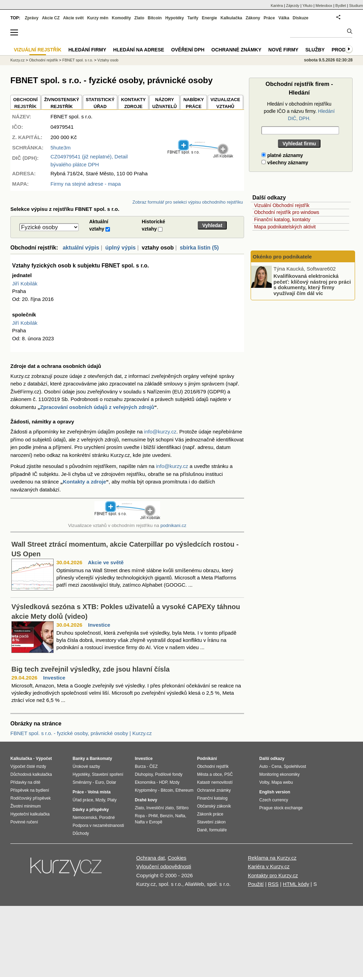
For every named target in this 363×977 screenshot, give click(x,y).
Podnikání (207, 758)
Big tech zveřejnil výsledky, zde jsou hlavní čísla (90, 669)
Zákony (252, 18)
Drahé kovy (146, 800)
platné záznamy (282, 155)
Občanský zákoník (214, 806)
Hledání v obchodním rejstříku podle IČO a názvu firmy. (299, 111)
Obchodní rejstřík (43, 60)
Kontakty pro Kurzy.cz (273, 875)
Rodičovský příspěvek (30, 798)
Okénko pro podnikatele (282, 257)
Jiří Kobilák (24, 283)
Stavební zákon (211, 822)
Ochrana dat (150, 858)
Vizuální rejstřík (38, 49)
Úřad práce (83, 800)
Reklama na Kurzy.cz (272, 858)
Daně (202, 830)
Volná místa (98, 792)
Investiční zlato (160, 807)
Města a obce (209, 774)
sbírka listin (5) (199, 248)
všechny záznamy (284, 162)
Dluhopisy (144, 774)
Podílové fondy (168, 774)
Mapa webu (282, 782)
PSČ (228, 774)
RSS (273, 884)
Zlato (139, 18)
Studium (356, 5)
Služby (315, 49)
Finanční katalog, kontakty (282, 219)
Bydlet (340, 5)
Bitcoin (155, 18)
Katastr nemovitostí (215, 782)
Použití (256, 884)
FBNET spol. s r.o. (77, 60)
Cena (276, 766)
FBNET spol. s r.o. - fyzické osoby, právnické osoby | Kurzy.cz (81, 733)
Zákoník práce (210, 814)
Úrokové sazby (86, 766)
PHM (153, 815)
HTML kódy (296, 884)
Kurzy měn (97, 18)
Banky (79, 758)
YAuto (307, 5)
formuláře (218, 830)
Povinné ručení (24, 822)
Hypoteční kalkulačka (29, 814)
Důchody (81, 833)
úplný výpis (120, 248)
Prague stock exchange (280, 807)
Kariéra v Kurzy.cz (269, 866)
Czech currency (273, 800)
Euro (99, 782)
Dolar (111, 782)
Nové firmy (283, 49)
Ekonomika (145, 782)
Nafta (180, 815)
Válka (283, 18)
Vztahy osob (108, 60)
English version (274, 792)
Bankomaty (101, 758)
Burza (140, 766)
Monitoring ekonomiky (279, 774)
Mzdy (100, 800)
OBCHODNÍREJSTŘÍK (25, 103)
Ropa (140, 815)
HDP (163, 782)
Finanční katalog (212, 798)
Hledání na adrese (138, 49)
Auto (263, 766)
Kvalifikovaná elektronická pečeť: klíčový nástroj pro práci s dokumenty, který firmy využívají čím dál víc (312, 284)
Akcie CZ (50, 18)
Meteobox (324, 5)
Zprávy (31, 18)
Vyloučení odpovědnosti (163, 866)
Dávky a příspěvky (91, 809)
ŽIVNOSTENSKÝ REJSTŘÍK (61, 103)
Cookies (177, 858)
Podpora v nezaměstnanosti (98, 825)
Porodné (107, 817)
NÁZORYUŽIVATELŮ (164, 103)
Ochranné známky (236, 49)
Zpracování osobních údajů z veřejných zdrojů (97, 407)
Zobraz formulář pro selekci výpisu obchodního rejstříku (187, 202)
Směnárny (82, 782)
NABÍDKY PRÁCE (193, 103)
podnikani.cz (173, 525)
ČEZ (153, 766)
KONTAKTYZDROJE (133, 103)
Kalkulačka (231, 18)
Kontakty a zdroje (84, 482)
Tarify (192, 18)
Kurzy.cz (17, 60)
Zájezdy (292, 5)
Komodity (121, 18)
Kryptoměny (146, 790)
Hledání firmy (87, 49)
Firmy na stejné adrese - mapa (85, 184)
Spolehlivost (295, 766)
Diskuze (300, 18)
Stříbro (182, 807)
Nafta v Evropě (148, 822)
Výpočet (44, 758)
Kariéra (277, 5)
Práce (269, 18)
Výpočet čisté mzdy (28, 766)
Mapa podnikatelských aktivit (285, 226)
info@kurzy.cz (160, 431)
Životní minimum (25, 806)
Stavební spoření (107, 774)
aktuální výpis (81, 248)
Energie (209, 18)
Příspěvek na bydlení (29, 790)
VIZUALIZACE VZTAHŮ (225, 103)
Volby (264, 782)
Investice (99, 625)
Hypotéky (174, 18)
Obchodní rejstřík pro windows (286, 212)
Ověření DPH (187, 49)
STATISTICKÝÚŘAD (100, 103)
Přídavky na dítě (25, 782)
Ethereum (184, 790)
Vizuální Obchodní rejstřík (281, 205)
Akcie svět (73, 18)
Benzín (166, 815)
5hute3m (60, 147)
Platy (112, 800)
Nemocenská (85, 817)
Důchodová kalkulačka (31, 774)
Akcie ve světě (105, 562)
